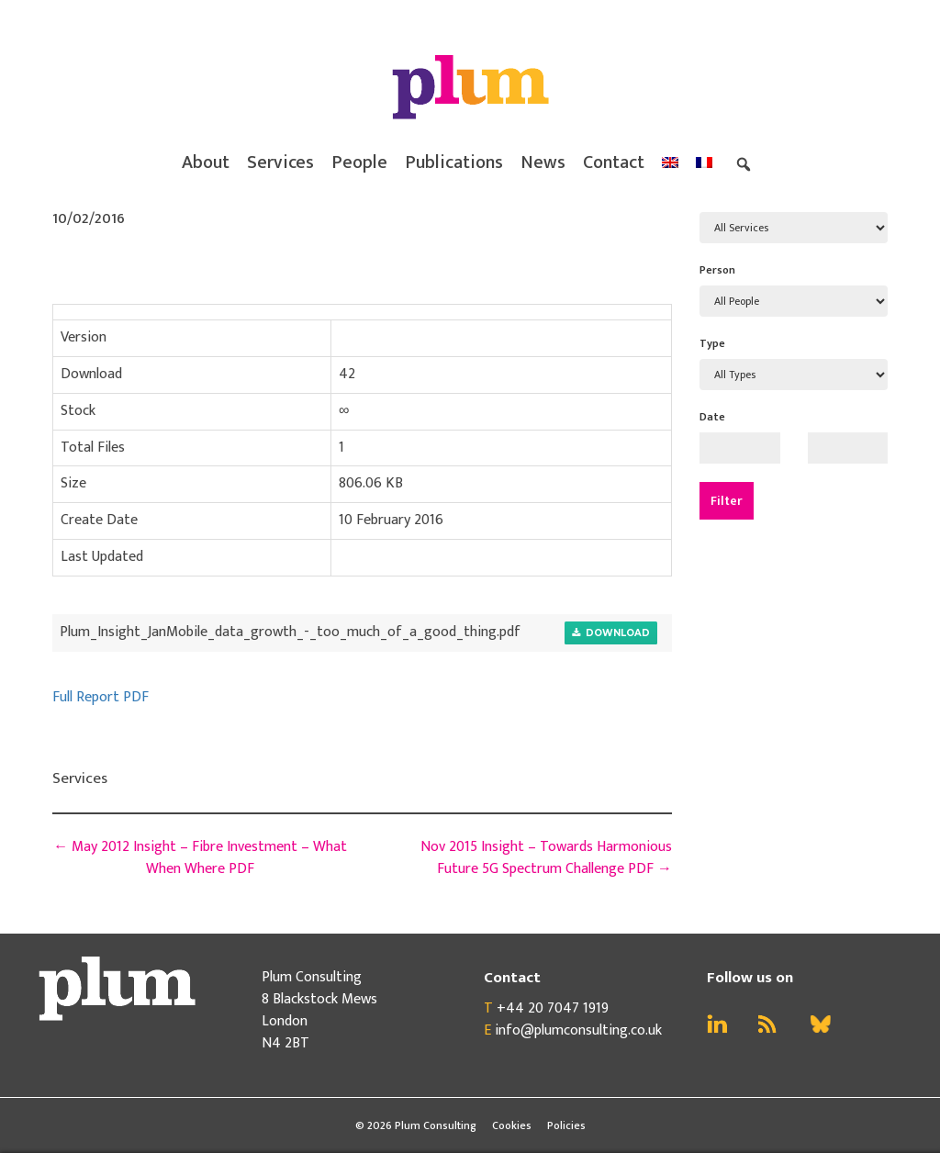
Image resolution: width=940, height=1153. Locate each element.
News (542, 162)
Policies (566, 1125)
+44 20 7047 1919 (553, 1008)
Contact (613, 162)
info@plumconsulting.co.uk (578, 1030)
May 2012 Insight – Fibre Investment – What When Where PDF (200, 857)
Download (611, 633)
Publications (454, 162)
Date (712, 417)
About (205, 162)
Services (280, 162)
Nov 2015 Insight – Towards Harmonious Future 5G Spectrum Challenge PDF (546, 857)
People (359, 162)
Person (717, 270)
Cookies (512, 1125)
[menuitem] (670, 162)
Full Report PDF (100, 697)
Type (712, 343)
